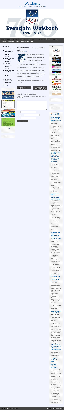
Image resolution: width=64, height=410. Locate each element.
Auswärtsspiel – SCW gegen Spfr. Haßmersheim (9, 60)
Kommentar (20, 99)
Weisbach (32, 3)
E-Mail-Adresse (20, 115)
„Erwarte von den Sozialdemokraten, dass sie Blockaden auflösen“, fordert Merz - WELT (55, 278)
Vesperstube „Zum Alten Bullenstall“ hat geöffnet (9, 53)
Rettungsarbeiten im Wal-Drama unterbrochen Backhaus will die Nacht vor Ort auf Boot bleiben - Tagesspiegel (56, 156)
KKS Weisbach (31, 39)
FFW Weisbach (41, 39)
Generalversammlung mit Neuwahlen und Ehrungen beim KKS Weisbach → (40, 88)
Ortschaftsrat (11, 41)
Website (18, 118)
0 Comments (25, 51)
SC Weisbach (22, 39)
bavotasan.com (60, 408)
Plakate (8, 128)
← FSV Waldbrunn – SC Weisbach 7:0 (22, 88)
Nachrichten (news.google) (55, 114)
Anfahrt (55, 39)
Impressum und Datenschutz (27, 41)
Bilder (49, 39)
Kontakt (17, 41)
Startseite (3, 39)
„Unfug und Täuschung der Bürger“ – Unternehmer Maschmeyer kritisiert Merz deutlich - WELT (54, 363)
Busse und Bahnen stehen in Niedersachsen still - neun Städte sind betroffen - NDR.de (55, 196)
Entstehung (3, 41)
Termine (9, 39)
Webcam (14, 39)
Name (18, 111)
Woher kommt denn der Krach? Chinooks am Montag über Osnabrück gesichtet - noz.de (56, 347)
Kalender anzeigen (5, 85)
